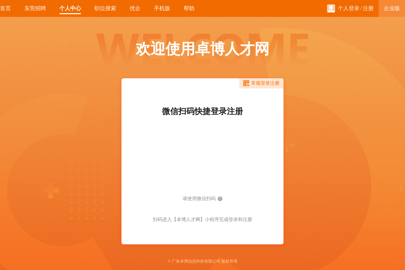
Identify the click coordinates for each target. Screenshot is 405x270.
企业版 (392, 8)
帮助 (189, 8)
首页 (5, 8)
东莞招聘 (35, 8)
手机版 (162, 8)
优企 (135, 8)
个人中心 (70, 8)
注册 (368, 8)
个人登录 (343, 8)
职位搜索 (105, 8)
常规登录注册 (265, 83)
